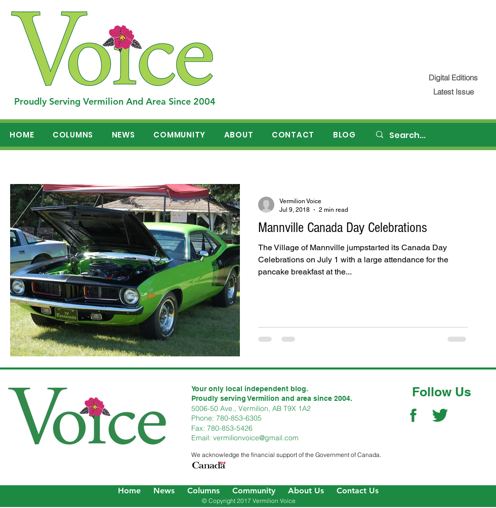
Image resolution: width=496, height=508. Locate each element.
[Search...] (430, 135)
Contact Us (358, 490)
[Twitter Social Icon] (440, 415)
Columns (203, 490)
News (164, 490)
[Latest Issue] (453, 91)
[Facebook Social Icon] (413, 415)
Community (253, 490)
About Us (306, 490)
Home (129, 490)
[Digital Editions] (453, 77)
